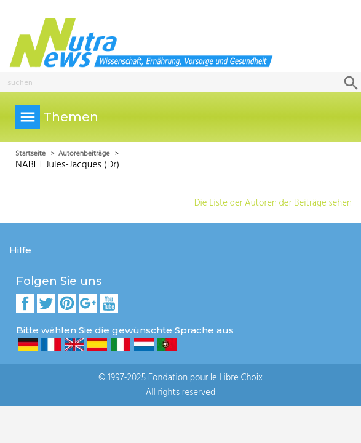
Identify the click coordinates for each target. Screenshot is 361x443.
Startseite (31, 154)
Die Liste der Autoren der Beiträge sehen (273, 203)
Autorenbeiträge (85, 154)
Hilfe (20, 250)
